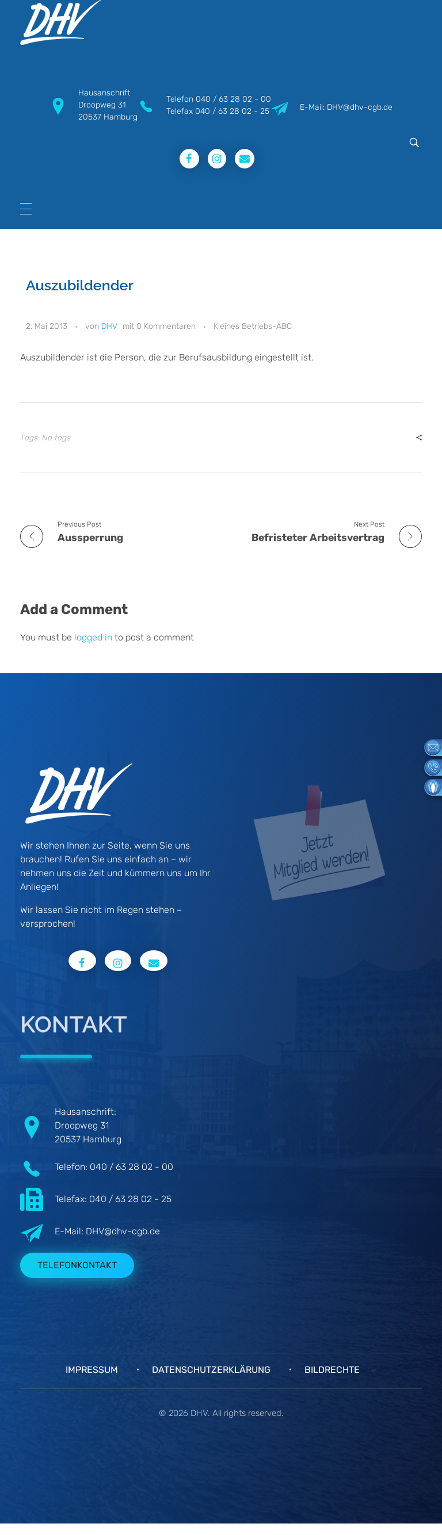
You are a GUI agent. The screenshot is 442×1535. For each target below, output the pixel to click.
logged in (94, 637)
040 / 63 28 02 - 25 (232, 111)
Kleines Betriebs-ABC (253, 326)
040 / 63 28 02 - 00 (233, 99)
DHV (109, 326)
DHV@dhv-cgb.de (123, 1231)
